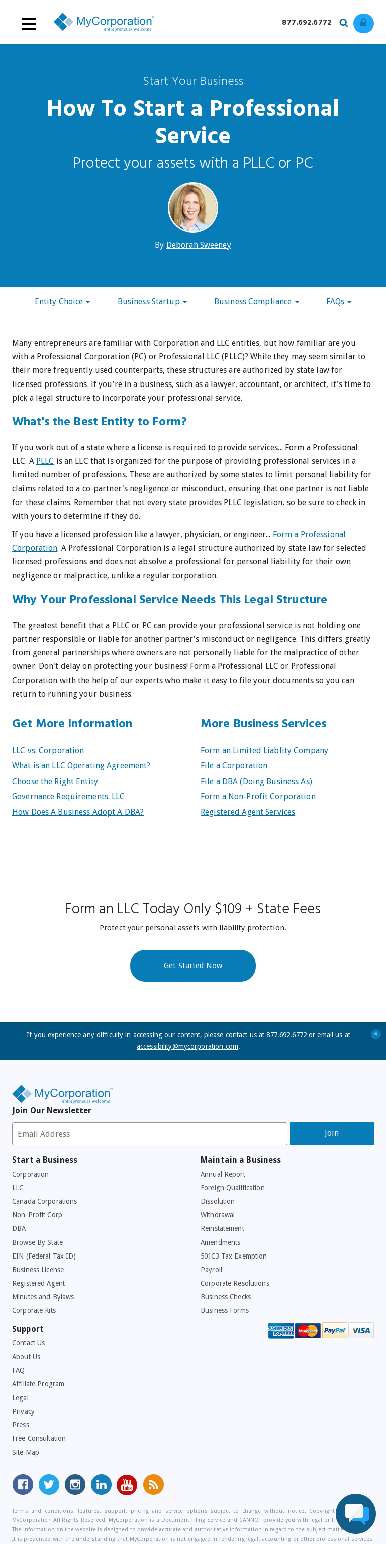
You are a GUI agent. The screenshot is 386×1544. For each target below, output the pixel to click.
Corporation (30, 1174)
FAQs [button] (339, 301)
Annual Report (223, 1174)
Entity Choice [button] (62, 301)
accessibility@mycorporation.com (187, 1046)
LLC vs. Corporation (48, 750)
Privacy (23, 1411)
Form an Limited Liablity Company (264, 750)
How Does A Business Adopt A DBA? (78, 812)
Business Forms (225, 1310)
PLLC (45, 461)
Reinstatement (222, 1228)
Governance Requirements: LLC (68, 796)
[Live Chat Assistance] (356, 1514)
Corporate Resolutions (235, 1283)
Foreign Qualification (233, 1188)
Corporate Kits (34, 1310)
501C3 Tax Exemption (234, 1256)
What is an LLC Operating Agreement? (81, 765)
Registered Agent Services (248, 812)
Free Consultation (39, 1438)
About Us (26, 1357)
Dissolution (218, 1201)
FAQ (18, 1370)
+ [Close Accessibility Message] (376, 1034)
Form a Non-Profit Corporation (258, 796)
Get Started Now (193, 965)
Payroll (211, 1270)
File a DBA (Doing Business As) (256, 781)
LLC (17, 1188)
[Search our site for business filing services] (346, 21)
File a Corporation (234, 765)
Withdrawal (218, 1215)
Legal (20, 1398)
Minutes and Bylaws (43, 1297)
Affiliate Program (38, 1384)
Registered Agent (38, 1283)
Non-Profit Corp (37, 1215)
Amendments (220, 1242)
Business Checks (226, 1297)
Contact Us (28, 1343)
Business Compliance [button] (256, 301)
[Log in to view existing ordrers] (363, 23)
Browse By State (37, 1242)
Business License (38, 1270)
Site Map (25, 1452)
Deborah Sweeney (198, 245)
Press (20, 1425)
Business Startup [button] (152, 301)
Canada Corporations (44, 1201)
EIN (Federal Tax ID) (44, 1256)
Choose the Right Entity (55, 781)
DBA (19, 1228)
